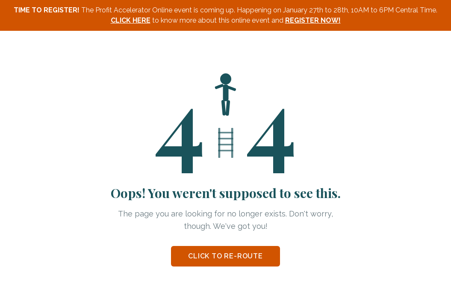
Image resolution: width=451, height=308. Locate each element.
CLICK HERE (130, 20)
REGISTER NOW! (313, 20)
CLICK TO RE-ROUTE (225, 256)
